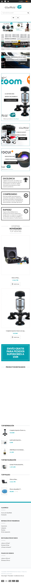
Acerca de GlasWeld (6, 512)
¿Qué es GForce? (5, 558)
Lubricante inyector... (15, 412)
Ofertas (15, 226)
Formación (4, 514)
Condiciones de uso (19, 575)
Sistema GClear (5, 545)
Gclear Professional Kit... (17, 464)
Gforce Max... (15, 277)
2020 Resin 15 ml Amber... (17, 450)
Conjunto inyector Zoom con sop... (15, 331)
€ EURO (21, 1)
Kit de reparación (5, 532)
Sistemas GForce (5, 560)
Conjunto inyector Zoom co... (18, 430)
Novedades (15, 228)
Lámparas (3, 528)
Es (28, 1)
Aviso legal (4, 575)
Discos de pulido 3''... (15, 489)
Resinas (3, 530)
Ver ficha (15, 284)
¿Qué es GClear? (5, 543)
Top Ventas (15, 231)
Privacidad (10, 575)
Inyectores (4, 526)
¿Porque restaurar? (6, 547)
